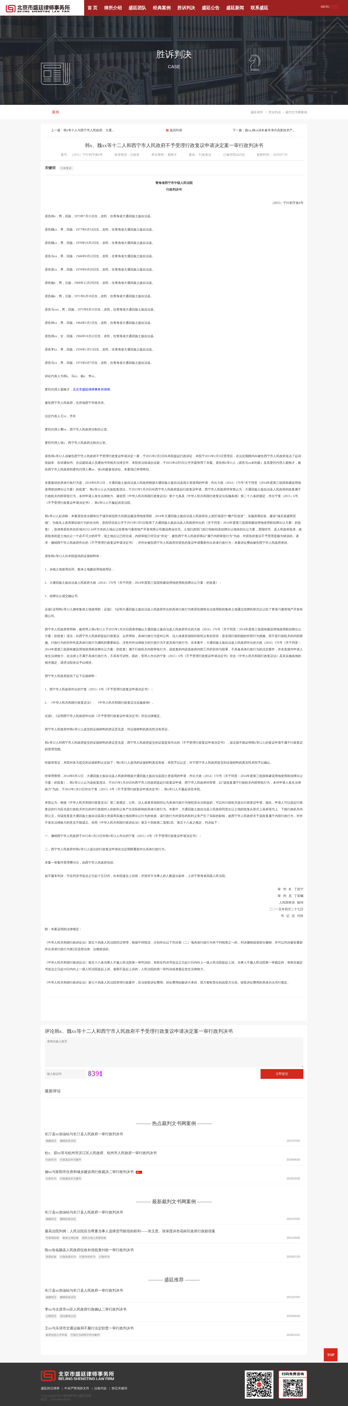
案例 (55, 112)
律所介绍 (113, 7)
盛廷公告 (210, 7)
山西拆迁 (51, 1316)
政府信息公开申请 (56, 1334)
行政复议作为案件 (70, 1159)
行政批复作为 (68, 1256)
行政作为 (51, 1159)
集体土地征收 (71, 1237)
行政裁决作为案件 (70, 1178)
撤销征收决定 (68, 1140)
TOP (330, 1355)
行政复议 (205, 154)
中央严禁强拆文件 (76, 1388)
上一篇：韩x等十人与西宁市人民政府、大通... (83, 130)
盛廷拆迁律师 (50, 1388)
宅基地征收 (52, 1237)
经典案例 (162, 7)
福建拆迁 (51, 1140)
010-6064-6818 (60, 1399)
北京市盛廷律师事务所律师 (91, 389)
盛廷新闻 (235, 7)
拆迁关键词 (119, 1388)
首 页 (92, 7)
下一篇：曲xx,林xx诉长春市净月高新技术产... (263, 130)
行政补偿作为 (87, 1256)
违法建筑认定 (68, 1316)
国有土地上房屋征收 (94, 1237)
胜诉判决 (186, 7)
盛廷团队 (137, 7)
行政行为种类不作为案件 (85, 1334)
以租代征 (100, 1388)
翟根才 (172, 154)
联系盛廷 (259, 7)
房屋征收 (51, 1256)
